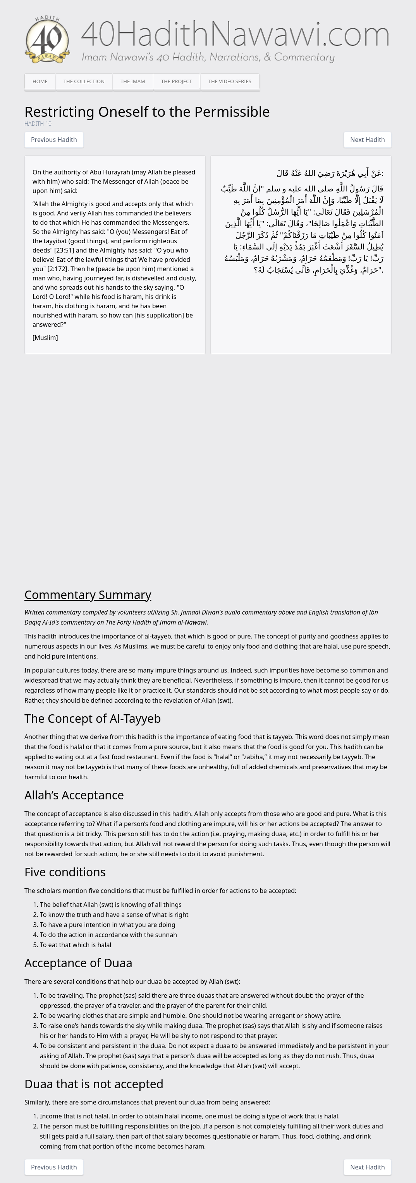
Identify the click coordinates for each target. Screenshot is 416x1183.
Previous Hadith (54, 139)
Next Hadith (367, 139)
